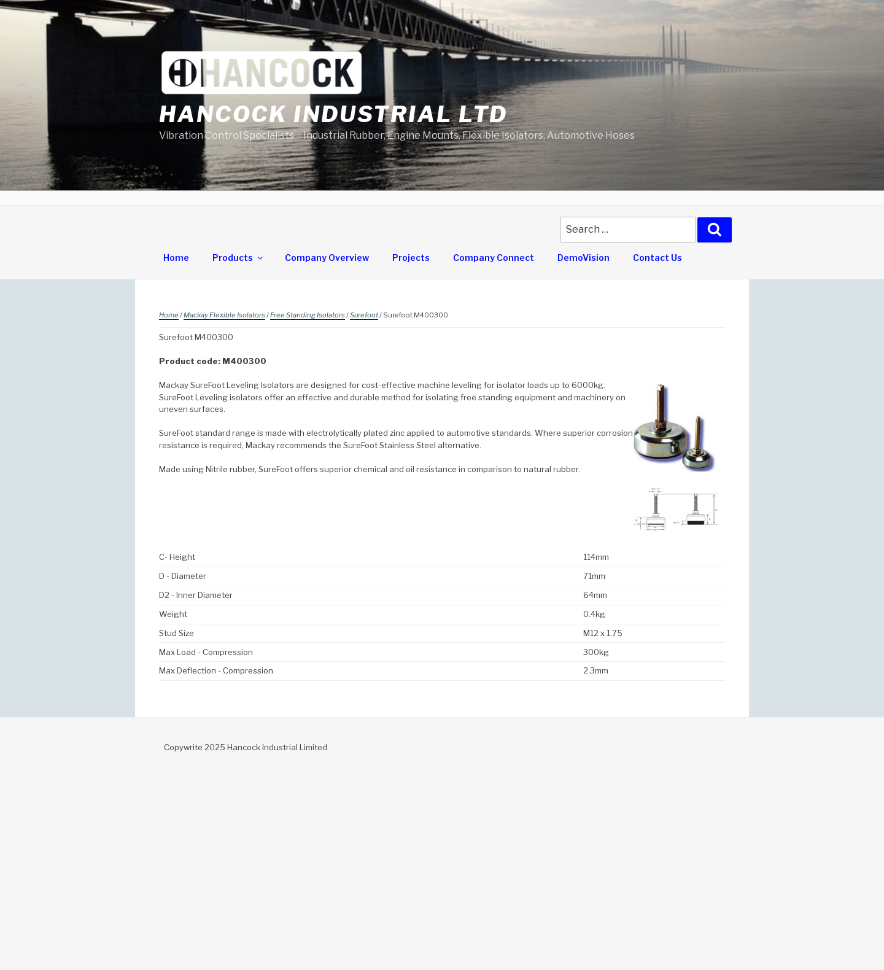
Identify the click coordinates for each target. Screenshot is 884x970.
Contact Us (657, 257)
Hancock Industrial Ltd (333, 114)
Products (238, 257)
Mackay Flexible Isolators (224, 315)
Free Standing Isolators (307, 315)
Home (176, 257)
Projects (411, 257)
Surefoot (364, 315)
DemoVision (583, 257)
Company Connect (493, 257)
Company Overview (327, 257)
